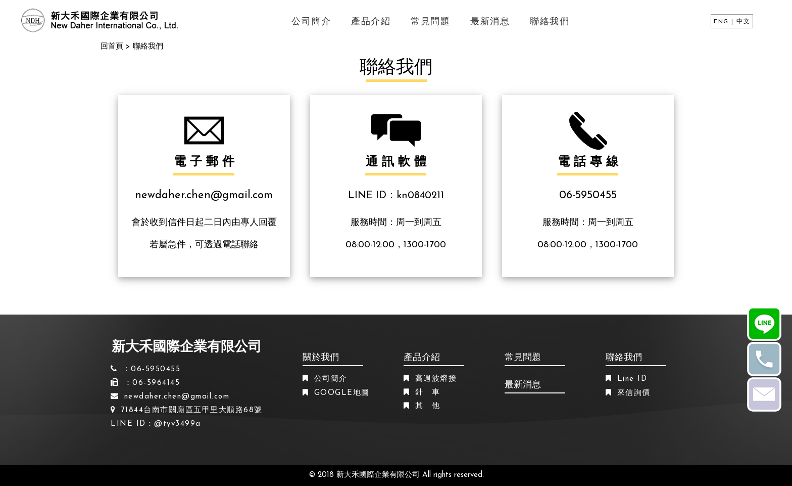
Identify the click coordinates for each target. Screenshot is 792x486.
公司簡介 (311, 22)
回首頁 (112, 47)
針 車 (427, 392)
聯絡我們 (549, 22)
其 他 (427, 406)
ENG (721, 22)
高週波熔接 (436, 379)
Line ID (632, 379)
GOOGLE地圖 (342, 393)
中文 (743, 22)
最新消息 (490, 22)
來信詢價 (634, 393)
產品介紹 (370, 22)
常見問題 (430, 22)
